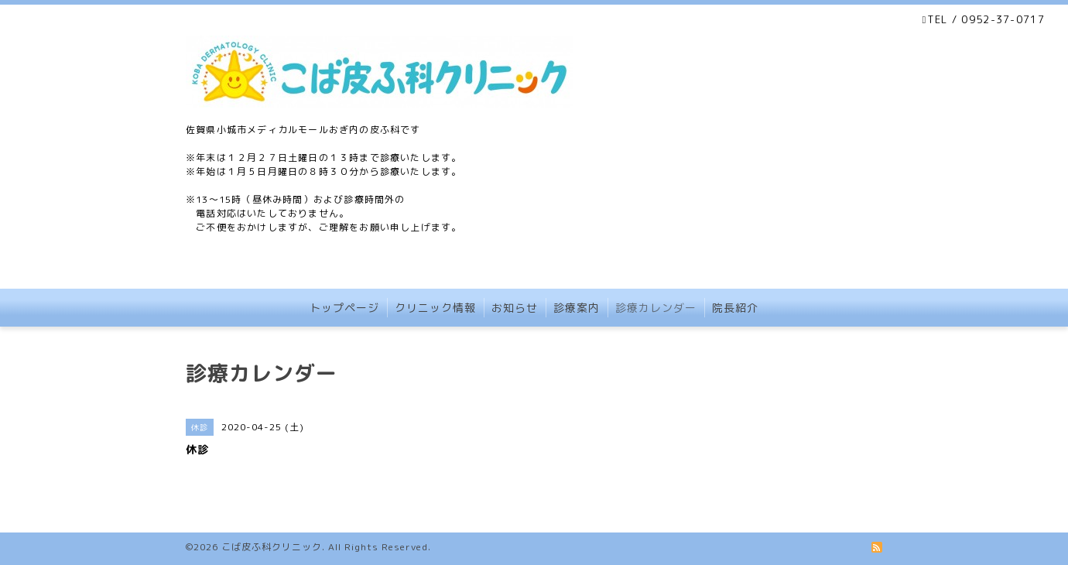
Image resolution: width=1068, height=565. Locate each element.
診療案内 (576, 307)
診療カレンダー (656, 307)
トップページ (344, 307)
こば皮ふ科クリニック (271, 546)
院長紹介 (735, 307)
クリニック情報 (435, 307)
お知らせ (514, 307)
